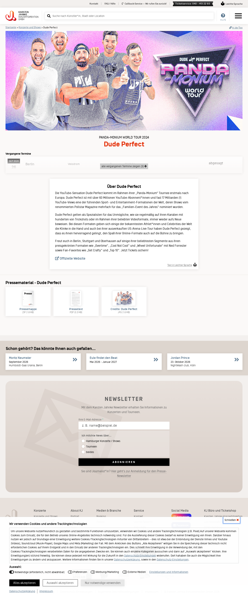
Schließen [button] (232, 519)
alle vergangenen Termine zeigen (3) (124, 166)
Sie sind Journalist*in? (124, 473)
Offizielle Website (70, 258)
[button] (48, 15)
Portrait (75, 516)
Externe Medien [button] (134, 571)
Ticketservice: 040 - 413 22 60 (192, 3)
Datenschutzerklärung (127, 559)
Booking (101, 516)
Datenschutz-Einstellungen (140, 555)
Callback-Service (144, 3)
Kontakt (94, 3)
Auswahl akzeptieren (60, 582)
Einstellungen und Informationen (168, 571)
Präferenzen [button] (77, 571)
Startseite (11, 27)
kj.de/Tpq (235, 27)
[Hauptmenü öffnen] (238, 16)
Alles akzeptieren (24, 582)
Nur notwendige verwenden (103, 582)
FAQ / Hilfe (110, 3)
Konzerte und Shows (30, 27)
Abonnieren (124, 462)
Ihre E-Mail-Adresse (90, 419)
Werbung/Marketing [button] (105, 571)
